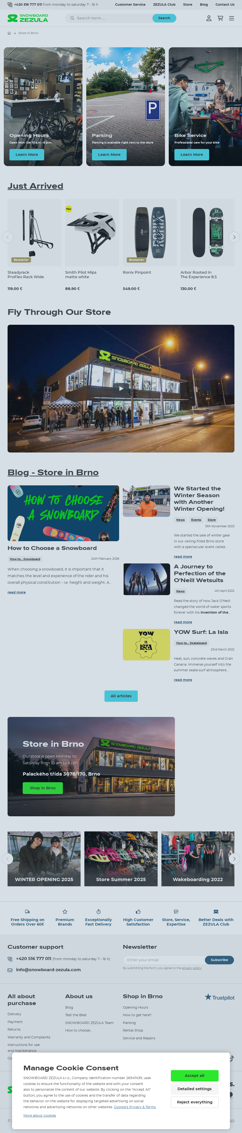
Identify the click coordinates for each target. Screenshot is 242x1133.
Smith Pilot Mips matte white (80, 274)
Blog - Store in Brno (53, 472)
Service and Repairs (139, 1038)
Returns (14, 1029)
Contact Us (225, 4)
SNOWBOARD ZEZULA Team (89, 1023)
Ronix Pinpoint (137, 272)
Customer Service (130, 4)
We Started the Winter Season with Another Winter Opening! (199, 498)
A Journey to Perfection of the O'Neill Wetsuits (200, 573)
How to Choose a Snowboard (52, 548)
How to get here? (137, 1015)
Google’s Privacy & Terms (135, 1107)
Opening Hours (135, 1007)
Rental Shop (133, 1030)
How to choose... (78, 1030)
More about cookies (39, 1115)
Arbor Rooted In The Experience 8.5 (199, 274)
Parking (129, 1023)
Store (187, 4)
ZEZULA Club (164, 4)
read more (17, 592)
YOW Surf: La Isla (201, 632)
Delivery (14, 1014)
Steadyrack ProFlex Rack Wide (26, 274)
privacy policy (192, 968)
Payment (15, 1022)
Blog (204, 4)
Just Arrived (35, 186)
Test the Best (76, 1015)
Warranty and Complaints (29, 1037)
